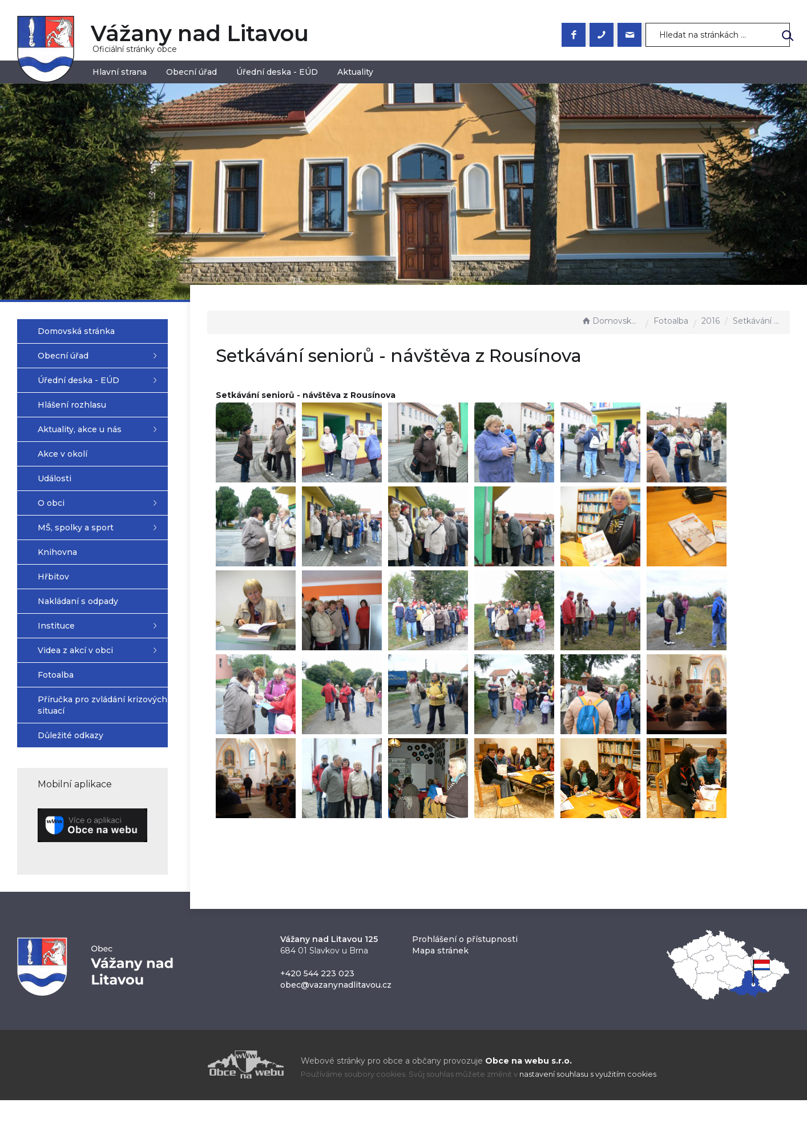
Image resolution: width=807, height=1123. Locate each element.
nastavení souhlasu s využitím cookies (587, 1080)
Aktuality (355, 72)
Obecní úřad (191, 72)
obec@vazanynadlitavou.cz (336, 991)
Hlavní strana (119, 72)
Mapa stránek (440, 957)
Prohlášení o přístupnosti (465, 945)
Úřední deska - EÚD (277, 72)
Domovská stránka (610, 321)
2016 (710, 321)
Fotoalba (670, 321)
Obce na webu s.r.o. (528, 1067)
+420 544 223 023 (317, 980)
